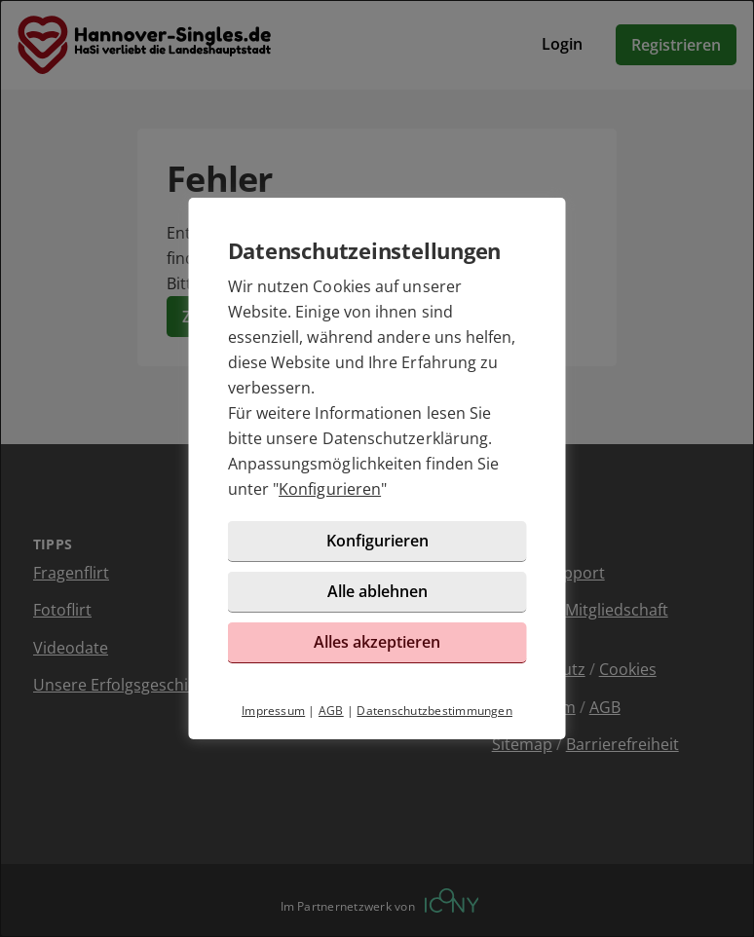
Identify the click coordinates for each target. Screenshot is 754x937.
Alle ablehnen (377, 591)
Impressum (273, 710)
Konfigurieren (330, 489)
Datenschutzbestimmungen (434, 710)
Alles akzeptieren (377, 642)
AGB (331, 710)
